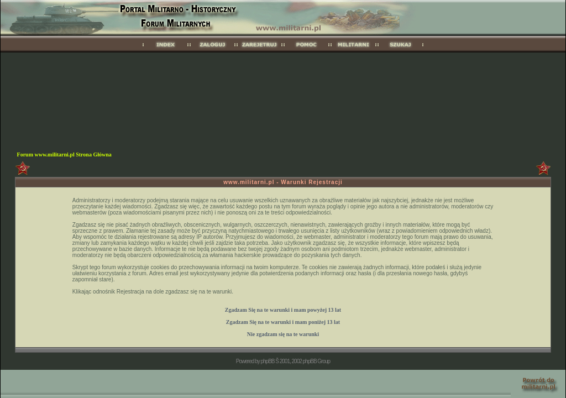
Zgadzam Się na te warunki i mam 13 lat (283, 310)
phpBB (267, 361)
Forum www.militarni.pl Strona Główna (64, 154)
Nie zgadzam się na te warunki (283, 334)
